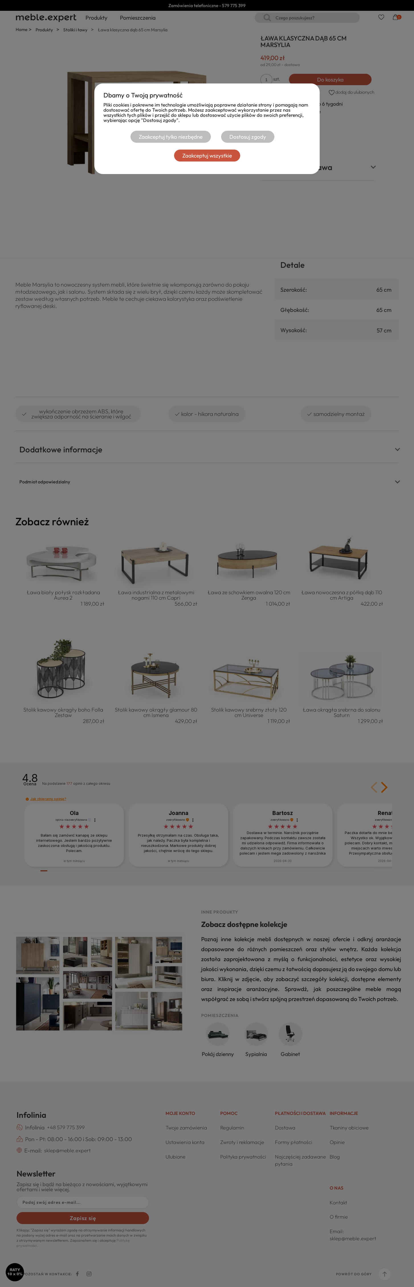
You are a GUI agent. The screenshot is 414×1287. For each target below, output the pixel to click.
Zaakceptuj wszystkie (207, 155)
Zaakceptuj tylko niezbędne (166, 136)
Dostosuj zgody (247, 136)
